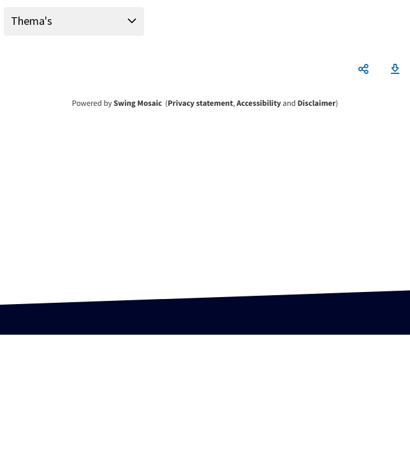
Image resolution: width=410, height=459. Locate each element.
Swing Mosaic (137, 103)
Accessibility (259, 103)
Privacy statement (200, 103)
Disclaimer (316, 103)
